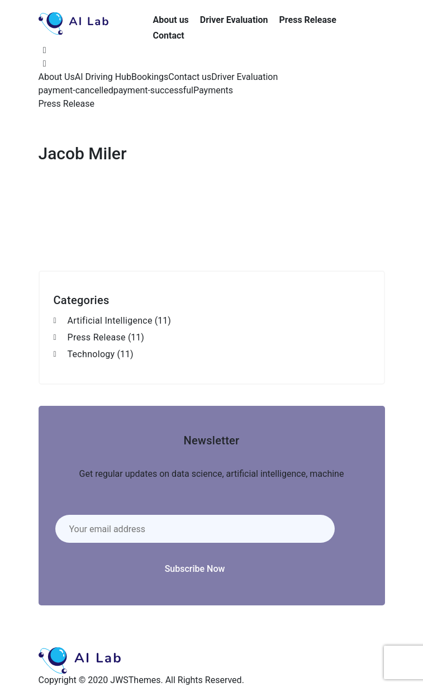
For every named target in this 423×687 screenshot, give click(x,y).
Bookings (149, 77)
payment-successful (153, 90)
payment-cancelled (76, 90)
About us (171, 20)
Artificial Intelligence (110, 320)
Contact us (189, 77)
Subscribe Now (195, 568)
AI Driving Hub (103, 77)
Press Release (307, 20)
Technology (91, 354)
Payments (213, 90)
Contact (168, 35)
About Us (57, 77)
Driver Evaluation (234, 20)
